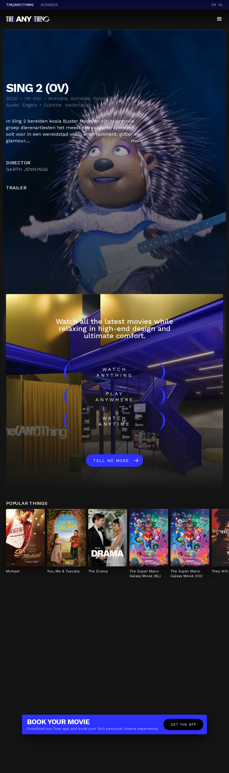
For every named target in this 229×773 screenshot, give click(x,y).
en (214, 5)
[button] (219, 19)
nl (221, 5)
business (49, 5)
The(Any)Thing (20, 5)
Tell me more (111, 460)
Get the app (183, 724)
